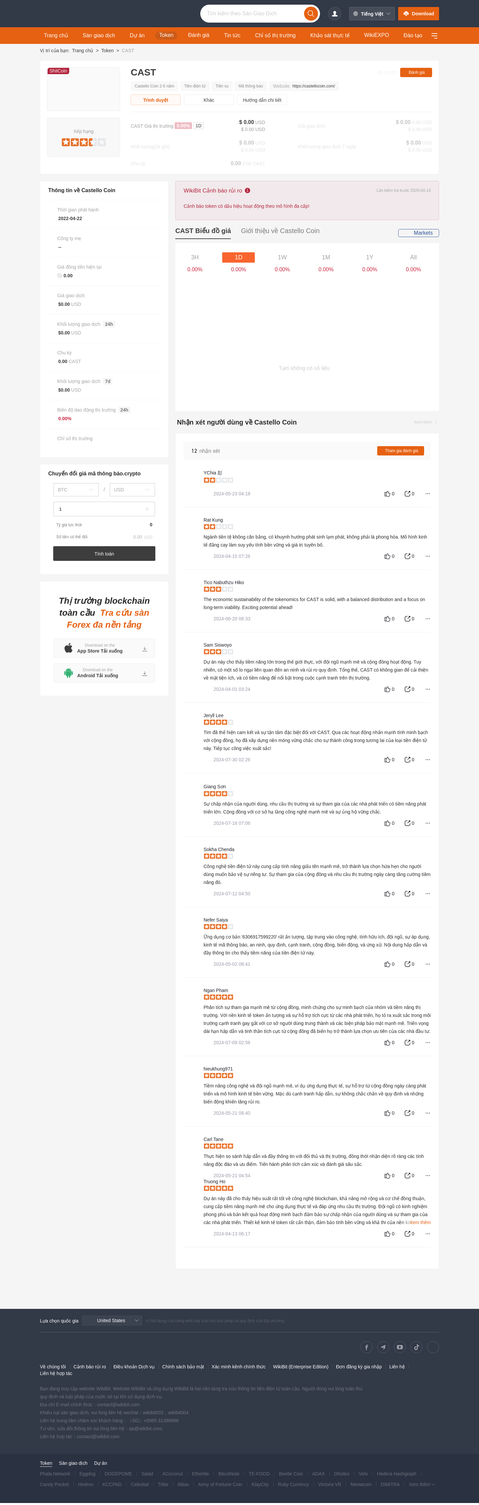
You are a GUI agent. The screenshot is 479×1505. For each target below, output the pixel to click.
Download (418, 14)
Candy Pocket (54, 1486)
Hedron (85, 1486)
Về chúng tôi (53, 1368)
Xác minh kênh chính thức (238, 1368)
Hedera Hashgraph (396, 1475)
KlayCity (259, 1486)
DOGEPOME (118, 1475)
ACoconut (172, 1475)
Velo (363, 1475)
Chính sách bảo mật (183, 1368)
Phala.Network (55, 1475)
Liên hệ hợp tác (56, 1375)
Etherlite (200, 1475)
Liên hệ (396, 1368)
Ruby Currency (293, 1486)
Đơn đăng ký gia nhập (359, 1368)
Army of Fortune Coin (220, 1486)
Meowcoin (361, 1486)
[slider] (83, 141)
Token (107, 50)
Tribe (163, 1486)
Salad (147, 1475)
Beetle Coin (291, 1475)
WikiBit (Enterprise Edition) (301, 1368)
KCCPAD (111, 1486)
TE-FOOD (259, 1475)
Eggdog (87, 1475)
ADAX (318, 1475)
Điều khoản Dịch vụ (134, 1368)
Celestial (140, 1486)
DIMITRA (390, 1486)
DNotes (342, 1475)
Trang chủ (82, 50)
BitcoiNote (229, 1475)
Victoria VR (329, 1486)
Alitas (183, 1486)
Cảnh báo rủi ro (90, 1368)
